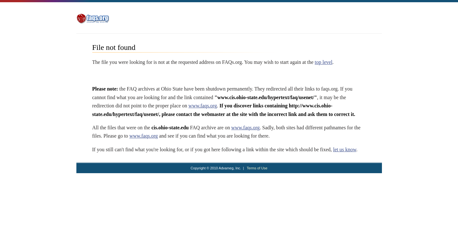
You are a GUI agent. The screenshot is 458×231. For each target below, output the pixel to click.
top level (324, 62)
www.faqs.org (202, 105)
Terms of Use (257, 168)
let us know (344, 149)
